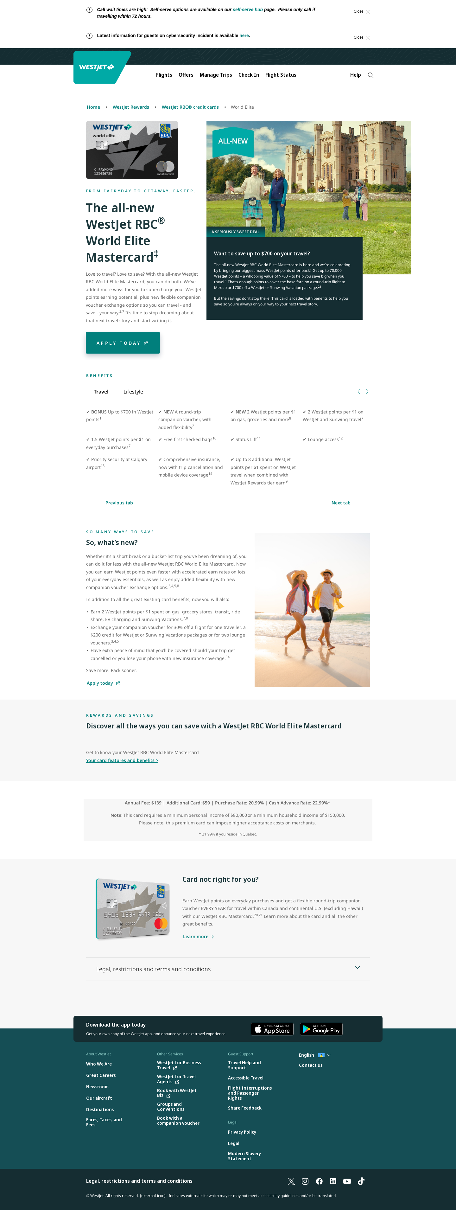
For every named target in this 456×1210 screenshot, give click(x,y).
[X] (291, 1180)
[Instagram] (305, 1180)
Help (355, 74)
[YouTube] (347, 1180)
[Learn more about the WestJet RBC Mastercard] (198, 936)
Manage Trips (216, 74)
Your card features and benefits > (122, 760)
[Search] (370, 75)
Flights (164, 74)
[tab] (101, 392)
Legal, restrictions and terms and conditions (139, 1180)
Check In (248, 74)
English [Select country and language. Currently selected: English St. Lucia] (314, 1055)
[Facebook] (319, 1180)
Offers (186, 74)
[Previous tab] (359, 391)
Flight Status (280, 74)
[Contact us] (310, 1065)
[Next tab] (366, 391)
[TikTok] (361, 1180)
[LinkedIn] (333, 1180)
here (244, 35)
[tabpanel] (228, 450)
